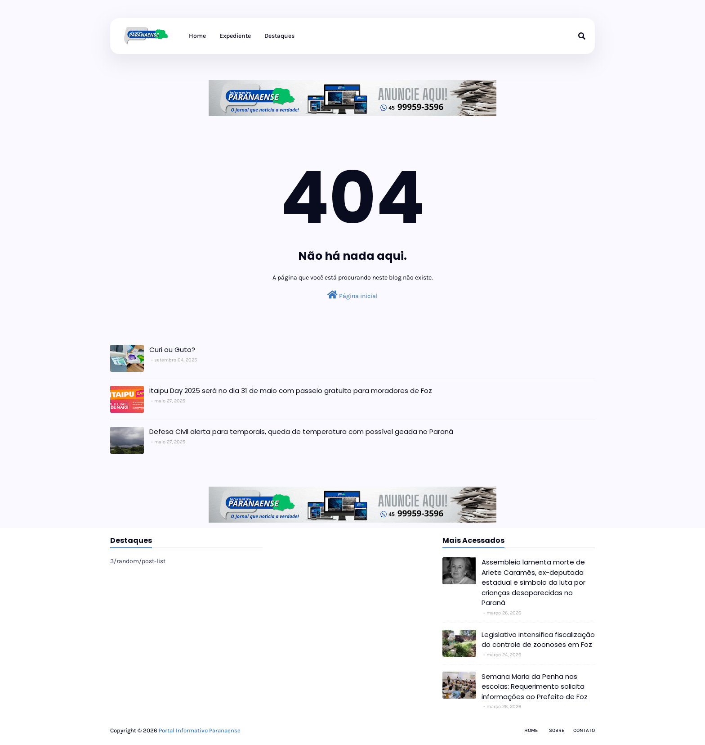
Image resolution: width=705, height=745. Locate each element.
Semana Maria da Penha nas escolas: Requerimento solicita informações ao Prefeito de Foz (535, 686)
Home (531, 730)
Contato (584, 730)
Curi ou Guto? (172, 349)
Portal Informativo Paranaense (200, 730)
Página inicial (352, 295)
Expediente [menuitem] (235, 36)
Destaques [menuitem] (279, 36)
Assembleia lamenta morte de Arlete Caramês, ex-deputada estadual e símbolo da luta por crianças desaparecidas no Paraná (533, 582)
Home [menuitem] (197, 36)
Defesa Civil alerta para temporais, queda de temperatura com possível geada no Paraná (301, 431)
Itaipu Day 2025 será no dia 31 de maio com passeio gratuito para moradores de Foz (290, 390)
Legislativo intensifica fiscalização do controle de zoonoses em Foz (538, 640)
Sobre (556, 730)
